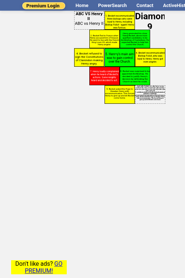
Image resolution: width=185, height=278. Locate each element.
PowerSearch (112, 5)
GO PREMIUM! (44, 267)
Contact (144, 5)
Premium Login (43, 6)
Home (82, 5)
